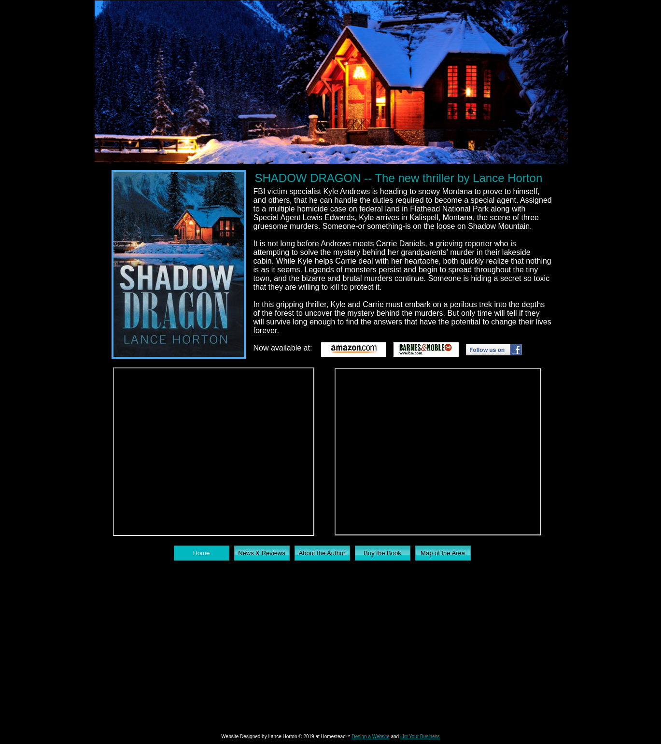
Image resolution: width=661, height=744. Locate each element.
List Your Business (420, 736)
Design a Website (370, 736)
